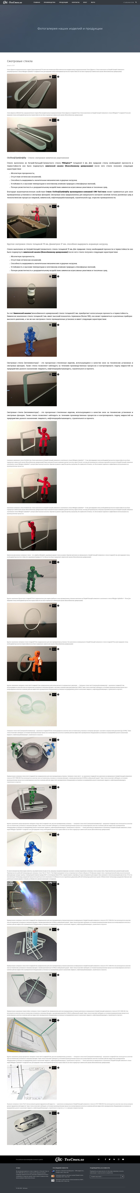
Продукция (63, 2)
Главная (37, 2)
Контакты (75, 2)
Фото (93, 2)
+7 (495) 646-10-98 (128, 2)
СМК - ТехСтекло (24, 1188)
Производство (49, 2)
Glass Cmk (66, 1172)
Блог (85, 2)
